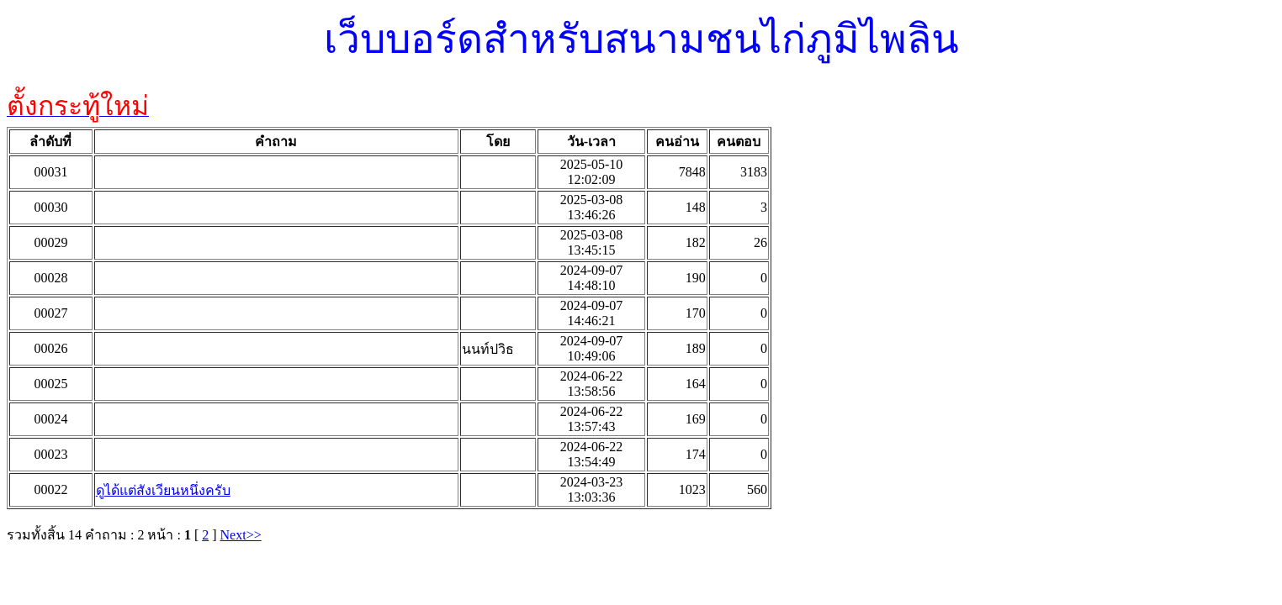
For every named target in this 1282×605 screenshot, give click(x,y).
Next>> (241, 535)
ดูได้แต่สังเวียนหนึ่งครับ (163, 490)
